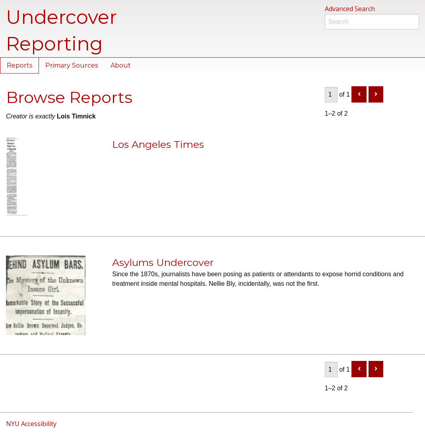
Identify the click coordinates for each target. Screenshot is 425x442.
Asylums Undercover (162, 262)
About (121, 65)
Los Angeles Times (158, 144)
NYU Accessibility (31, 423)
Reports (19, 65)
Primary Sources (71, 65)
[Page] (331, 95)
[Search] (372, 21)
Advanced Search (350, 8)
